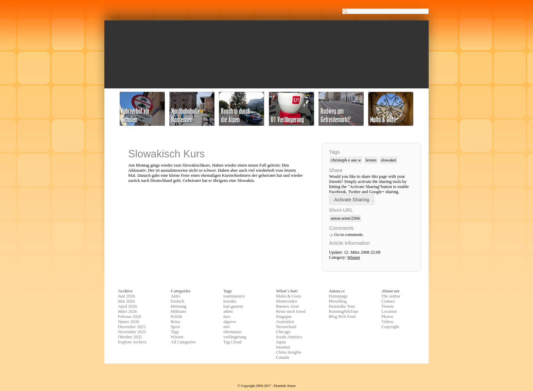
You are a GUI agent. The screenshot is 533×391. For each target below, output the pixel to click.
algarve (229, 321)
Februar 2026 (129, 316)
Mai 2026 (126, 301)
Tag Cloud (232, 342)
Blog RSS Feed (342, 316)
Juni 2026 (126, 296)
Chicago (283, 331)
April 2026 (127, 306)
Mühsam (178, 311)
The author (390, 296)
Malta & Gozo (288, 296)
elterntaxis (232, 331)
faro (226, 316)
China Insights (288, 352)
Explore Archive (132, 342)
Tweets (387, 306)
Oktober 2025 (130, 337)
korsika (229, 301)
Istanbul (283, 347)
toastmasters (234, 296)
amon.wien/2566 (345, 218)
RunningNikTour (343, 311)
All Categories (183, 342)
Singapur (284, 316)
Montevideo (286, 301)
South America (289, 337)
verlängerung (234, 337)
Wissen (353, 257)
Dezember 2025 (131, 326)
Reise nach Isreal (291, 311)
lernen (370, 160)
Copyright (390, 326)
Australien (285, 321)
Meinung (178, 306)
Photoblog (338, 301)
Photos (387, 316)
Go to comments (348, 234)
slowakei (389, 160)
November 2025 (132, 331)
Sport (175, 326)
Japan (281, 342)
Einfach (177, 301)
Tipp (175, 331)
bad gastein (233, 306)
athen (228, 311)
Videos (387, 321)
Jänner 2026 (128, 321)
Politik (176, 316)
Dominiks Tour (342, 306)
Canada (282, 357)
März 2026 (127, 311)
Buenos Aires (287, 306)
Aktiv (175, 296)
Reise (175, 321)
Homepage (338, 296)
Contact (388, 301)
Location (389, 311)
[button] (351, 199)
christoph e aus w (346, 160)
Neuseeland (286, 326)
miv (226, 326)
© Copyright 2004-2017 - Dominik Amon (266, 386)
